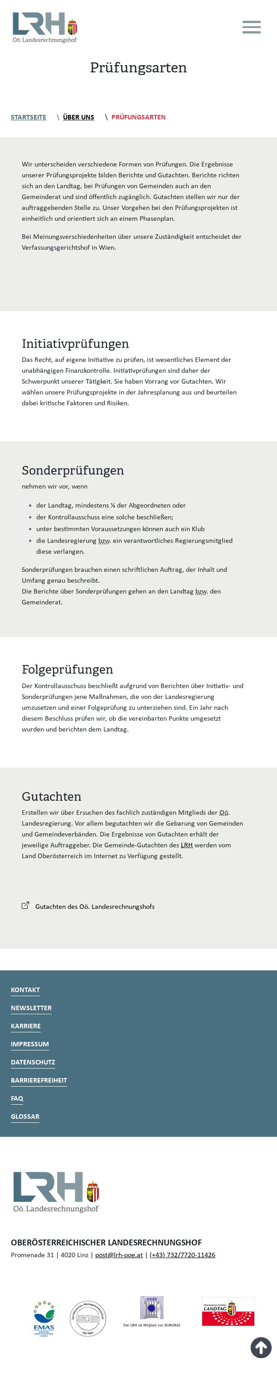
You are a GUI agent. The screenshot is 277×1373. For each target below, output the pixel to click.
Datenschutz (33, 1062)
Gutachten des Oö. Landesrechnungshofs (88, 907)
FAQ (17, 1098)
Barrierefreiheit (39, 1080)
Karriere (26, 1026)
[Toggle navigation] (251, 27)
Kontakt (25, 990)
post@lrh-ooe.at (119, 1255)
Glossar (25, 1117)
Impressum (30, 1044)
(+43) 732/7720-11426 (182, 1255)
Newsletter (31, 1008)
